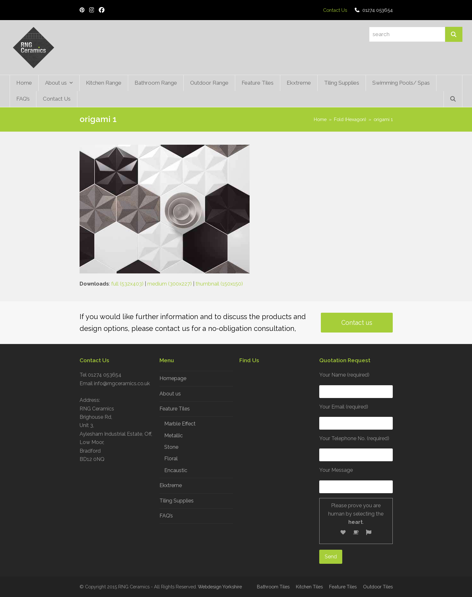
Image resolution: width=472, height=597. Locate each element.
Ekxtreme (170, 485)
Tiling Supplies (176, 501)
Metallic (173, 435)
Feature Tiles (174, 409)
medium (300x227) (169, 284)
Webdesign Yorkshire (220, 586)
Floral (171, 458)
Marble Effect (180, 424)
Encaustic (175, 470)
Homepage (172, 378)
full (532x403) (127, 284)
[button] (453, 99)
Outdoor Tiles (378, 586)
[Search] (453, 34)
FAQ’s (166, 516)
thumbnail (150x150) (219, 284)
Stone (171, 447)
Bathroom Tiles (273, 586)
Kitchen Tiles (309, 586)
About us (170, 394)
